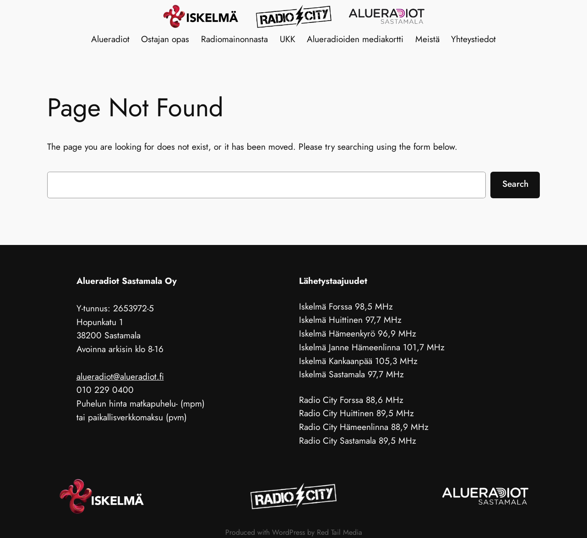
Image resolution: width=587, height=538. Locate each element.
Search (515, 183)
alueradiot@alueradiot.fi (120, 376)
